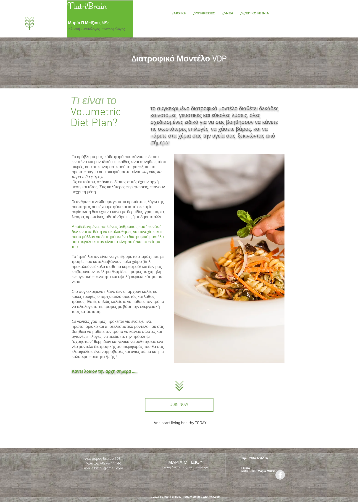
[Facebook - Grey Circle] (280, 475)
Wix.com (215, 496)
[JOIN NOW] (179, 405)
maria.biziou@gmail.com (103, 468)
